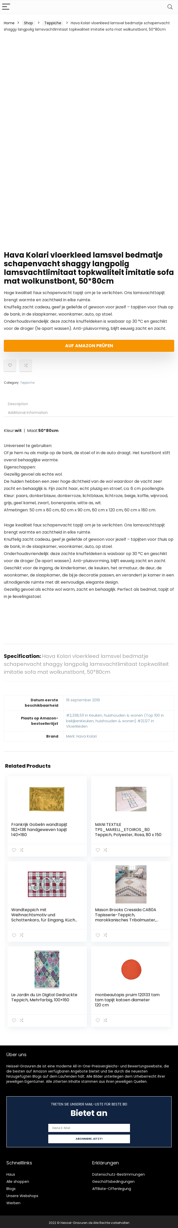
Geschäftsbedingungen (113, 1179)
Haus (10, 1172)
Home (9, 23)
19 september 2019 (83, 700)
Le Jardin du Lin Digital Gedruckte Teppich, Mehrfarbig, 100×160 (44, 996)
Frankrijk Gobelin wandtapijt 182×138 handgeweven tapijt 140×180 (39, 830)
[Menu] (6, 7)
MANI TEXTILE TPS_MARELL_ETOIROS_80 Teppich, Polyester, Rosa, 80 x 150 (128, 830)
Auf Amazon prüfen (89, 346)
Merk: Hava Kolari (81, 736)
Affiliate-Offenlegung (111, 1186)
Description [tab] (18, 403)
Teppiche (52, 23)
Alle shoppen (17, 1179)
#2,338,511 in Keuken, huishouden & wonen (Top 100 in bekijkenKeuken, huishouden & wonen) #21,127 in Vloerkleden (115, 721)
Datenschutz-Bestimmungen (118, 1172)
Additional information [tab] (28, 412)
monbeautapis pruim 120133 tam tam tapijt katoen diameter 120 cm (127, 999)
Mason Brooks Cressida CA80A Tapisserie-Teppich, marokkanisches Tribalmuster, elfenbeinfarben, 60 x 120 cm (126, 916)
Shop (28, 23)
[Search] (170, 7)
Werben (13, 1200)
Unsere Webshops (22, 1193)
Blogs (11, 1186)
